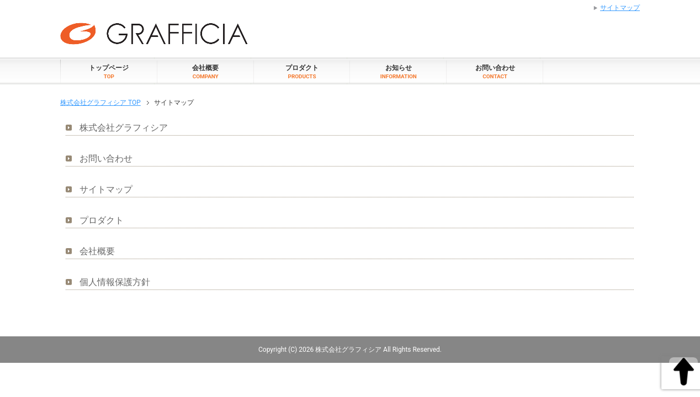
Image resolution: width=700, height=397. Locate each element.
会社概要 (205, 71)
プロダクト (302, 71)
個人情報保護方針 (114, 282)
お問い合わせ (495, 71)
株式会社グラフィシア (123, 127)
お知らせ (398, 71)
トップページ (109, 71)
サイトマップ (105, 189)
